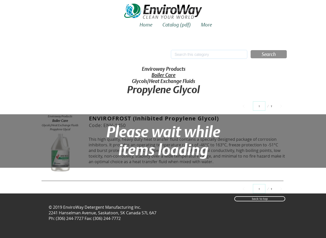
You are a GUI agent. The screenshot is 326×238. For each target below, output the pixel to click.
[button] (269, 54)
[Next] (281, 106)
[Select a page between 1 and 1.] (259, 106)
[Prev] (243, 106)
